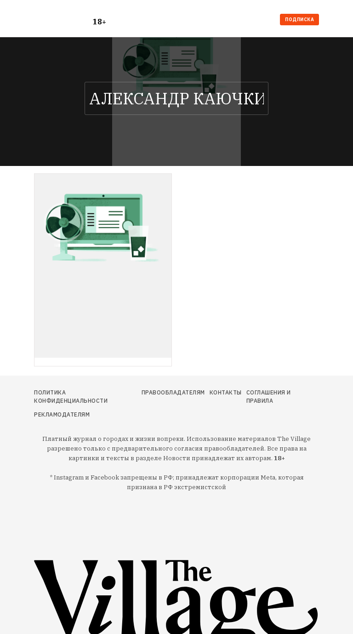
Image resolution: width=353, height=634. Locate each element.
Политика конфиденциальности (71, 396)
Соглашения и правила (268, 396)
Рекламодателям (62, 414)
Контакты (226, 392)
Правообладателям (173, 392)
